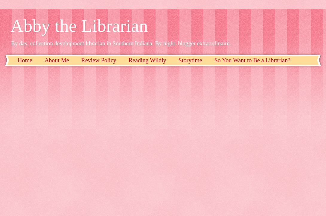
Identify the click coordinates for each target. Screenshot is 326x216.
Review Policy (98, 60)
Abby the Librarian (79, 26)
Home (25, 60)
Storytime (190, 60)
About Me (57, 60)
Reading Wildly (147, 60)
